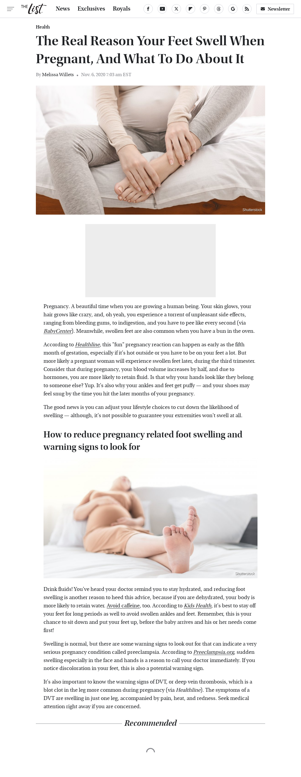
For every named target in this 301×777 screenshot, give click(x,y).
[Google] (233, 9)
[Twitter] (176, 9)
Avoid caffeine (123, 606)
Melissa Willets (58, 74)
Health (43, 27)
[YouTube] (162, 9)
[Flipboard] (190, 9)
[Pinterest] (204, 9)
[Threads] (218, 9)
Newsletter (275, 9)
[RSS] (247, 9)
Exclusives (91, 8)
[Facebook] (148, 9)
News (63, 8)
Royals (122, 8)
